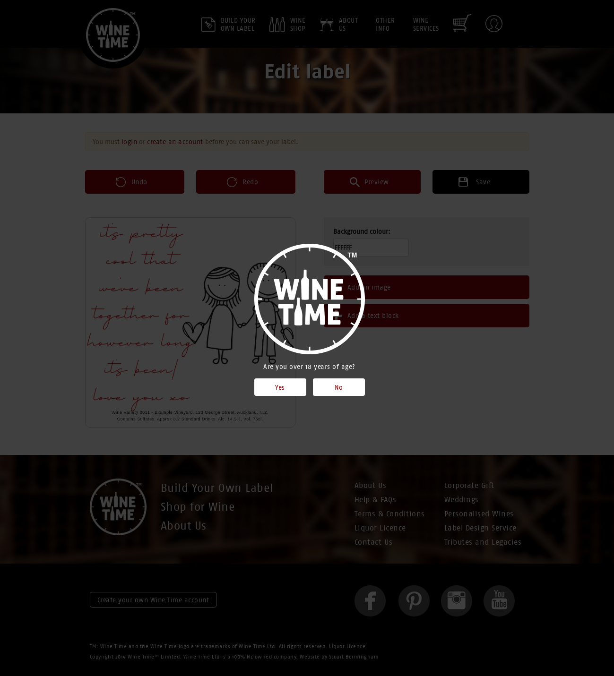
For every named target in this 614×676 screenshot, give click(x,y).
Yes (280, 387)
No (339, 387)
